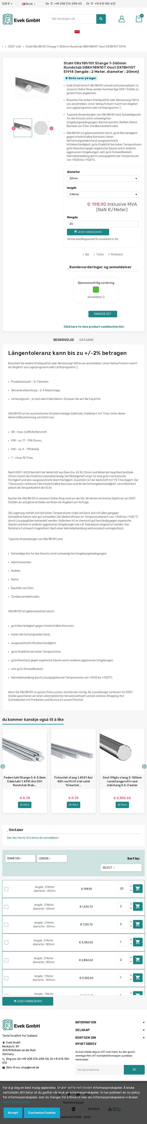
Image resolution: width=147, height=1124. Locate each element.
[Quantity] (123, 889)
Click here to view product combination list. (94, 326)
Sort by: (133, 859)
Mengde (72, 217)
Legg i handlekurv (137, 889)
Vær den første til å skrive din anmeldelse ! (33, 838)
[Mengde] (103, 224)
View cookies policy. (17, 1102)
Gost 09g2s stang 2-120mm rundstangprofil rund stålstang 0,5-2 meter (122, 781)
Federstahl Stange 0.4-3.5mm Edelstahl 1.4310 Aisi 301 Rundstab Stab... (25, 781)
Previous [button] (2, 767)
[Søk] (77, 19)
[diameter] (103, 178)
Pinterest (115, 254)
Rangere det (102, 314)
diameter (73, 172)
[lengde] (103, 194)
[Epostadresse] (99, 1071)
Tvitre (99, 254)
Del (86, 254)
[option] (24, 771)
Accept (13, 1112)
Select (109, 868)
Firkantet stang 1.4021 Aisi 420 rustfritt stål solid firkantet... (73, 781)
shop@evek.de (30, 1068)
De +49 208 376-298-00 (64, 3)
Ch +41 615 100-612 (100, 3)
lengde (71, 188)
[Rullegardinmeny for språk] (29, 4)
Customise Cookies (42, 1112)
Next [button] (144, 767)
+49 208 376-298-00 (35, 1060)
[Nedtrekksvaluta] (7, 4)
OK (134, 1070)
